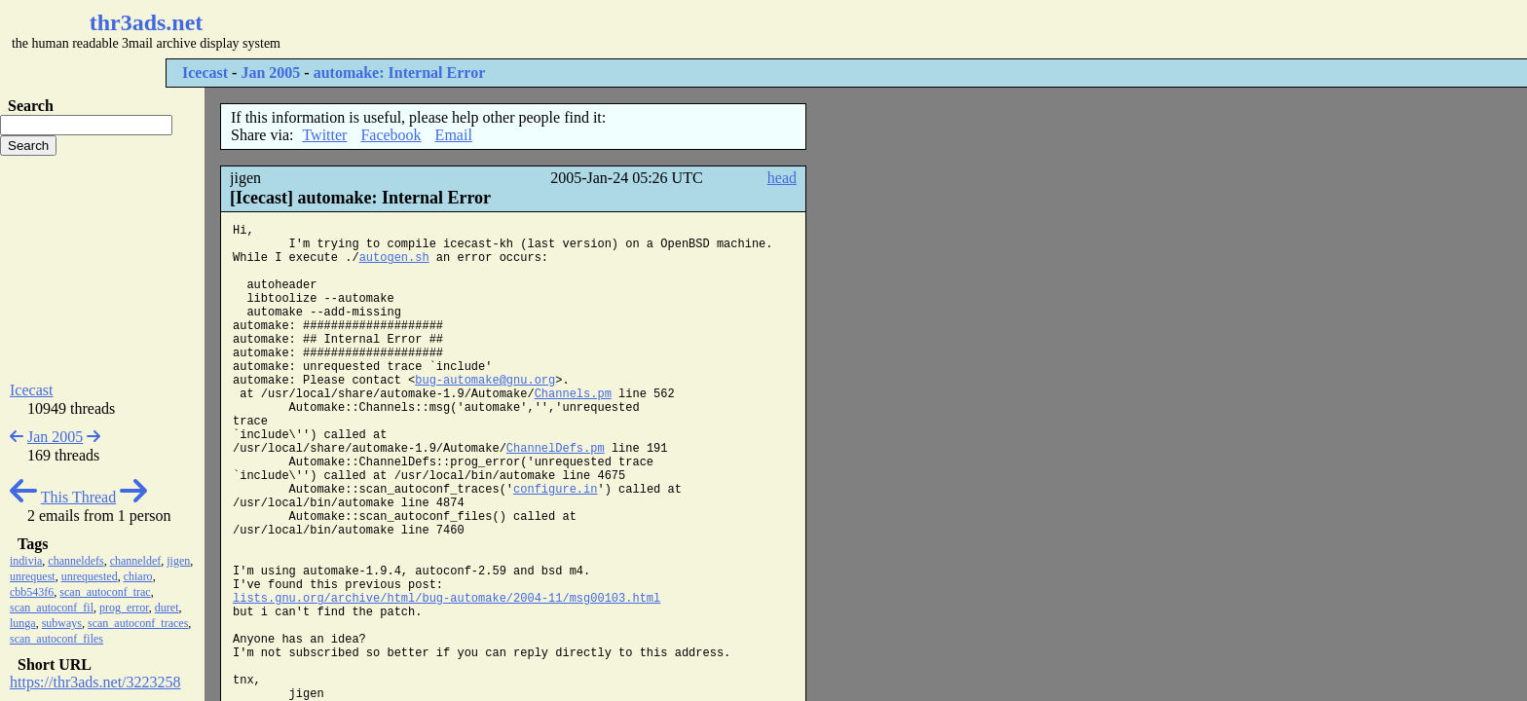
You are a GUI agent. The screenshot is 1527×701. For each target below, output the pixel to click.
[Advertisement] (580, 29)
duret (167, 607)
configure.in (555, 490)
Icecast (205, 72)
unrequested (89, 576)
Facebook (390, 135)
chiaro (138, 576)
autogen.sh (394, 258)
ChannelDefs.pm (555, 449)
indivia (26, 561)
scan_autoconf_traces (138, 623)
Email (453, 135)
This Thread (78, 497)
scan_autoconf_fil (51, 607)
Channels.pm (573, 394)
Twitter (324, 135)
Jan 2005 (270, 72)
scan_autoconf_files (56, 639)
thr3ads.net (147, 22)
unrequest (33, 576)
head (782, 177)
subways (62, 623)
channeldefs (75, 561)
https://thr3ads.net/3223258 (95, 682)
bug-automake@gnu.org (485, 380)
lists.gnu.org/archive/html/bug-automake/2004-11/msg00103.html (446, 599)
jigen (178, 561)
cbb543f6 (32, 592)
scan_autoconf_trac (104, 592)
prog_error (124, 607)
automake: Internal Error (400, 72)
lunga (23, 623)
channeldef (136, 561)
